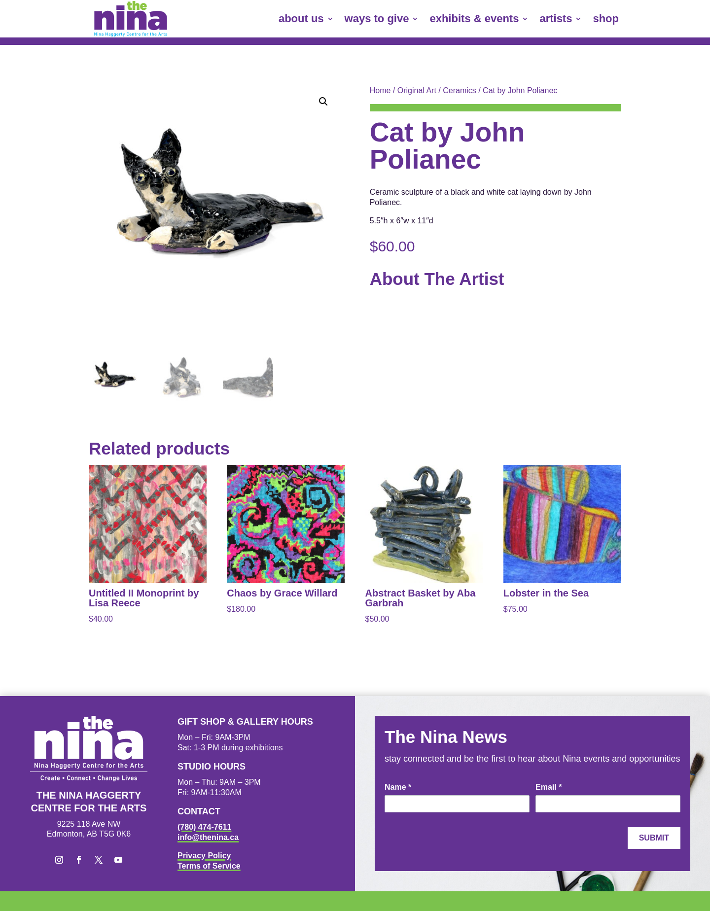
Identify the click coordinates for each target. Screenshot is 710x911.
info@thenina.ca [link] (208, 837)
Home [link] (380, 90)
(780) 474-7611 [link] (204, 827)
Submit (654, 838)
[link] (130, 18)
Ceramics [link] (459, 90)
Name (398, 787)
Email (548, 787)
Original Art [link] (416, 90)
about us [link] (301, 18)
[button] (323, 101)
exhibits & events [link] (474, 18)
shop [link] (606, 18)
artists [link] (555, 18)
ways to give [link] (377, 18)
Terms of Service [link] (209, 866)
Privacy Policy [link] (204, 855)
